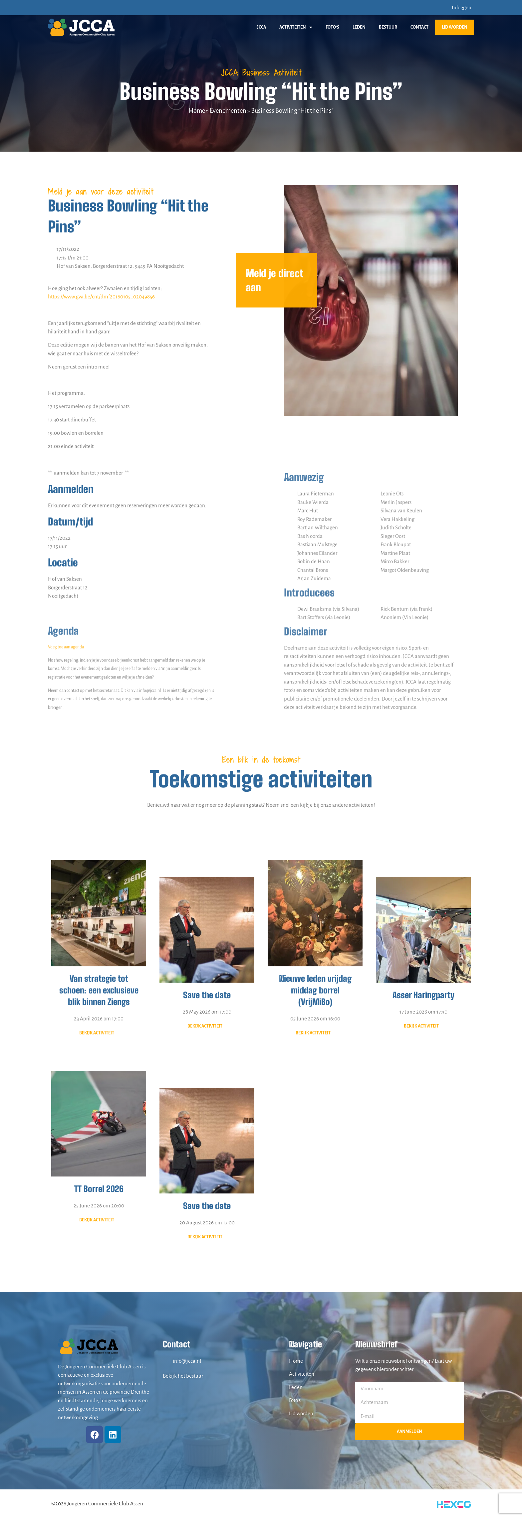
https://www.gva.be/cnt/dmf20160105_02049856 (101, 605)
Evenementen (228, 110)
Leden (359, 27)
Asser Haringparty (423, 1161)
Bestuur (388, 27)
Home (197, 110)
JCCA (261, 27)
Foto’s (332, 27)
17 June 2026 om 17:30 (423, 1178)
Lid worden (454, 27)
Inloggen (461, 7)
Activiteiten (295, 27)
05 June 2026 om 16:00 (315, 1191)
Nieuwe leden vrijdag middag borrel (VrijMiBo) (315, 1162)
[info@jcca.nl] (166, 1360)
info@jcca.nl (187, 1361)
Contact (419, 27)
